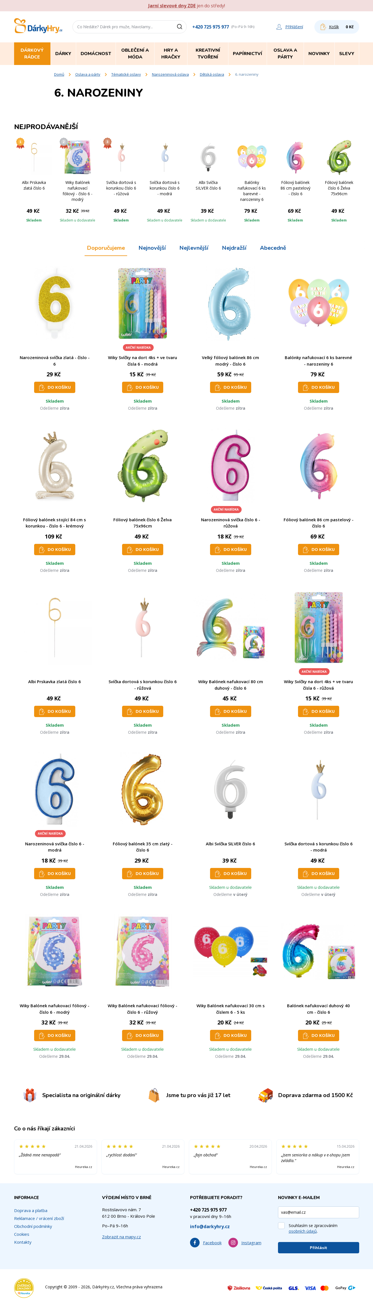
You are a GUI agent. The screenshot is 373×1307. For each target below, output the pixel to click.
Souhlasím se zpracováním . (313, 1228)
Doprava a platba (30, 1210)
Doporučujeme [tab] (106, 248)
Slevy (346, 54)
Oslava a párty (87, 74)
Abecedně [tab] (273, 248)
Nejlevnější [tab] (193, 248)
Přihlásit (318, 1247)
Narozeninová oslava (170, 74)
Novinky (319, 54)
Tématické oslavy (126, 74)
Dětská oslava (212, 74)
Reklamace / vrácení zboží (39, 1218)
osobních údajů (303, 1231)
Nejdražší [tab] (234, 248)
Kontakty (23, 1242)
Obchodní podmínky (33, 1226)
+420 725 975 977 (210, 27)
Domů (59, 74)
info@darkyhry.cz (210, 1226)
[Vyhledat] (181, 26)
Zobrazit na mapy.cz (121, 1236)
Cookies (21, 1234)
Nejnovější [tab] (152, 248)
